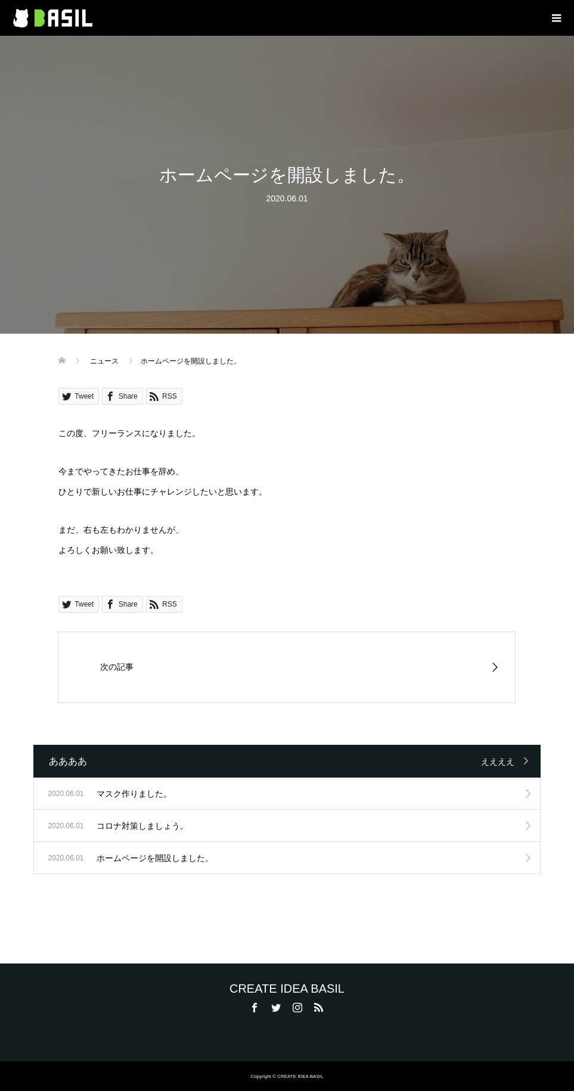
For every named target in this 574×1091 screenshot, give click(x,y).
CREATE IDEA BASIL (287, 988)
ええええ (497, 761)
